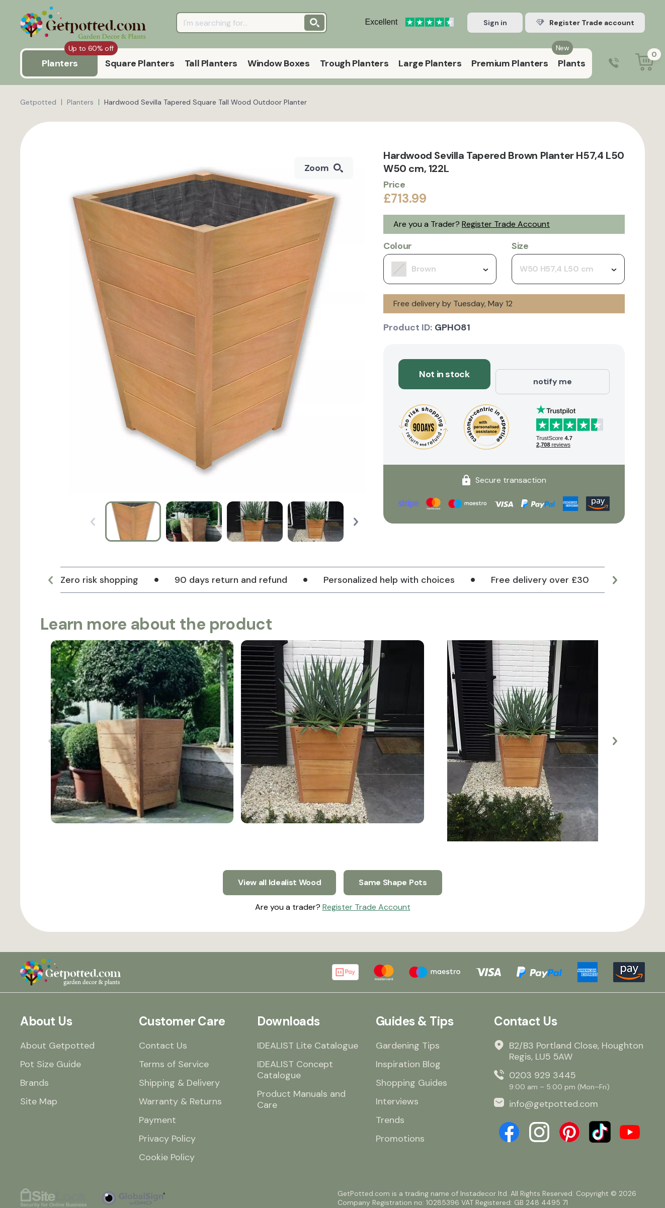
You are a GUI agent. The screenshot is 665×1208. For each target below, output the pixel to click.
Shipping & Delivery (179, 1078)
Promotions (400, 1134)
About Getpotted (57, 1040)
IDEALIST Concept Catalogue (295, 1064)
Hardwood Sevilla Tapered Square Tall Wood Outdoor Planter (205, 102)
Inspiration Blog (408, 1059)
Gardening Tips (408, 1040)
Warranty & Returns (180, 1096)
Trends (390, 1115)
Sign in (495, 22)
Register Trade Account (506, 224)
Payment (157, 1115)
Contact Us (163, 1040)
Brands (34, 1078)
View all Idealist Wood (276, 875)
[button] (356, 522)
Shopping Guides (411, 1078)
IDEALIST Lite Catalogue (307, 1040)
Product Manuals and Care (301, 1094)
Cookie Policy (167, 1152)
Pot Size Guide (50, 1059)
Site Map (38, 1096)
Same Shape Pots (398, 875)
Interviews (397, 1096)
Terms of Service (174, 1059)
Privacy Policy (167, 1134)
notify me (552, 374)
